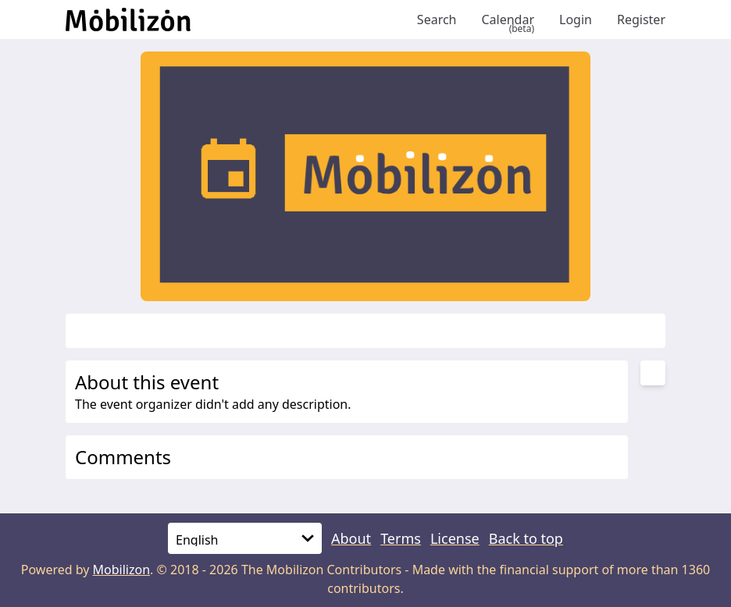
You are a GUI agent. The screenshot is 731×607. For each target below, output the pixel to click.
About (351, 538)
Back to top (526, 538)
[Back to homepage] (235, 19)
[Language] (245, 538)
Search (437, 19)
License (455, 538)
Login (575, 19)
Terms (400, 538)
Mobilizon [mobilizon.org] (122, 569)
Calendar (507, 19)
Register (641, 19)
